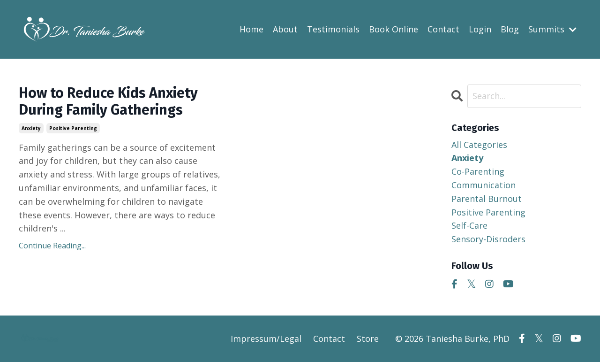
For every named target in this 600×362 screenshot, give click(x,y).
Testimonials (333, 29)
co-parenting (477, 171)
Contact (443, 29)
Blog (510, 29)
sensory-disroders (488, 239)
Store (368, 338)
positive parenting (73, 128)
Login (480, 29)
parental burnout (486, 198)
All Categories (479, 144)
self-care (469, 225)
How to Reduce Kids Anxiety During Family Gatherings (108, 101)
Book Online (393, 29)
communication (483, 185)
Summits (552, 29)
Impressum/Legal (266, 338)
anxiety (31, 128)
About (285, 29)
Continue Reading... (52, 245)
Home (251, 29)
